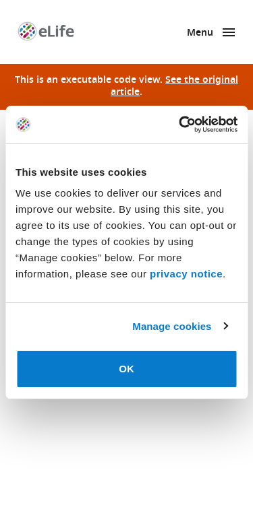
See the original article (174, 86)
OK (126, 368)
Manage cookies (171, 326)
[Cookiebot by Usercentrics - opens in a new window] (180, 124)
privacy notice (186, 273)
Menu (200, 33)
